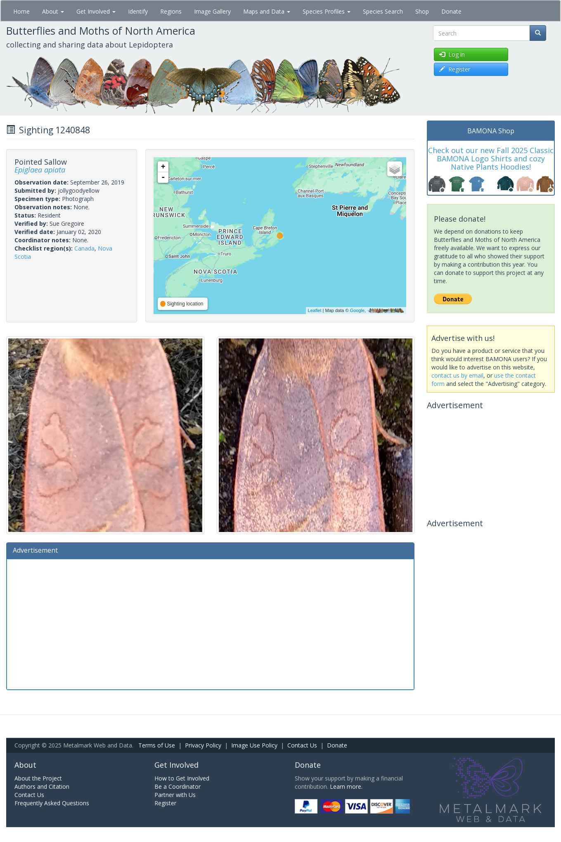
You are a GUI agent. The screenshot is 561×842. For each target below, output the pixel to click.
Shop (422, 11)
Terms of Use (156, 745)
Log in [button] (452, 54)
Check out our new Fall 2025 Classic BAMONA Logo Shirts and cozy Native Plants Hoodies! (491, 158)
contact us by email (457, 375)
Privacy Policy (203, 745)
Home (21, 11)
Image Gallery (212, 11)
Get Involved (96, 11)
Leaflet (315, 310)
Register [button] (454, 69)
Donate (451, 11)
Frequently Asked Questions (51, 803)
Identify (138, 11)
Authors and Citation (41, 786)
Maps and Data (266, 11)
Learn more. (346, 786)
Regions (171, 11)
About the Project (38, 778)
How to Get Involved (181, 778)
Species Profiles (326, 11)
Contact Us (302, 745)
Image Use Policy (254, 745)
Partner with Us (175, 795)
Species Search (383, 11)
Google (357, 310)
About (53, 11)
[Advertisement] (210, 623)
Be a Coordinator (177, 786)
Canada (84, 248)
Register (165, 803)
